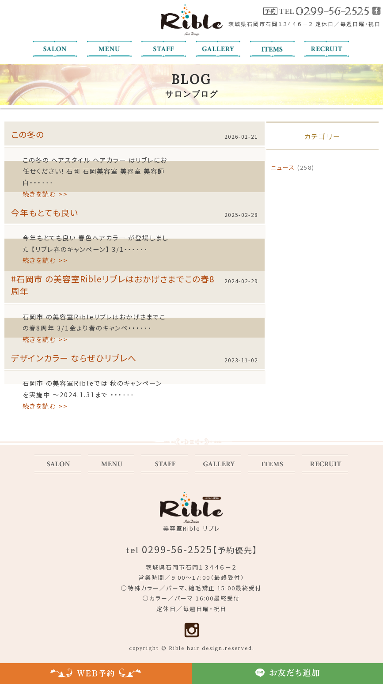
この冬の (27, 134)
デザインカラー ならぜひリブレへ (74, 358)
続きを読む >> (45, 193)
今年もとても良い (44, 212)
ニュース (283, 167)
